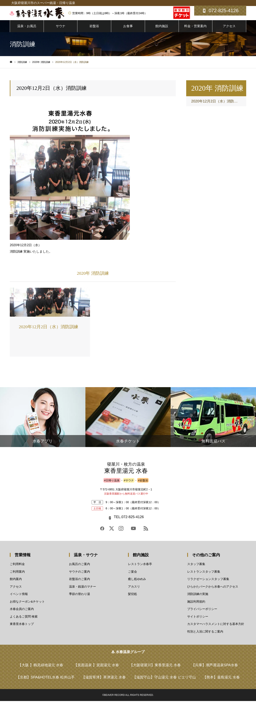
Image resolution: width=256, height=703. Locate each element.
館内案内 (16, 581)
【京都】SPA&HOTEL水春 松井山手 (45, 679)
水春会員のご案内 (22, 611)
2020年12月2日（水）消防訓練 (216, 103)
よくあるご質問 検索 (24, 618)
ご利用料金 (17, 566)
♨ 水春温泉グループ (128, 654)
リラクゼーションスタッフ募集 (208, 581)
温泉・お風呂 (26, 28)
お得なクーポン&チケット (27, 603)
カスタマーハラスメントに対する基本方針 (215, 626)
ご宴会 (132, 573)
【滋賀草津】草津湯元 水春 (104, 679)
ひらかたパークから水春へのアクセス (212, 588)
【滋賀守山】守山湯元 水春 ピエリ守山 (164, 679)
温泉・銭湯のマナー (82, 588)
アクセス (229, 28)
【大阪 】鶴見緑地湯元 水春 (40, 667)
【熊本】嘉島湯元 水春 (221, 679)
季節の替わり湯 (79, 596)
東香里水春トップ (22, 626)
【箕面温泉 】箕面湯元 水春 (96, 667)
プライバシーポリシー (202, 611)
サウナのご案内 (79, 573)
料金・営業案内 (195, 28)
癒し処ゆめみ (137, 581)
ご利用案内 (17, 573)
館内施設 (161, 28)
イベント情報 (19, 596)
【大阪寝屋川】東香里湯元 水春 (155, 667)
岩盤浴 (94, 28)
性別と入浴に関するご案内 (205, 633)
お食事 (128, 28)
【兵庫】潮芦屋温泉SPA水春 (214, 667)
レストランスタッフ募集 (203, 573)
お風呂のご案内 (79, 566)
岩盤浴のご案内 (79, 581)
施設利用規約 (196, 603)
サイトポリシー (197, 618)
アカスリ (134, 588)
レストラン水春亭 (140, 566)
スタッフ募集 (196, 566)
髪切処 (132, 596)
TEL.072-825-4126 (129, 519)
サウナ (60, 28)
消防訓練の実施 (197, 596)
